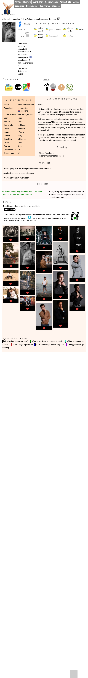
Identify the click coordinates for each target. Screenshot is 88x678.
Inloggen (56, 6)
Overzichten (38, 2)
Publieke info (31, 6)
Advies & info (65, 2)
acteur (81, 30)
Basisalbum (10, 210)
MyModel (6, 19)
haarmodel (53, 36)
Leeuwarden (23, 108)
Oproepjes (19, 6)
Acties (76, 2)
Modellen (16, 19)
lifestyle (70, 36)
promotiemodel (55, 30)
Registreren (44, 6)
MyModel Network (22, 2)
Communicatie (51, 2)
